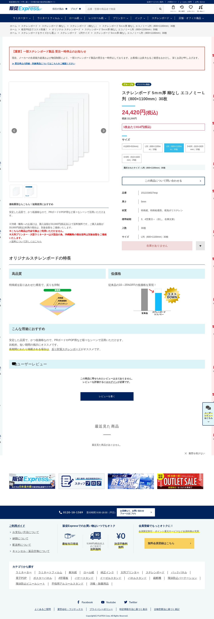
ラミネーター (20, 18)
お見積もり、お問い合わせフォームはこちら (132, 512)
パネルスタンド (137, 578)
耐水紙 (73, 572)
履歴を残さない (197, 453)
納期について (20, 538)
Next (103, 130)
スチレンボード (160, 18)
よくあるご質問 (186, 2)
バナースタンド (84, 578)
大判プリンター (130, 572)
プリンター (119, 18)
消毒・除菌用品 (99, 583)
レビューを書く (107, 396)
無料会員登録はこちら (161, 543)
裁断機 (157, 578)
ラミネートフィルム (48, 18)
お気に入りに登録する (200, 245)
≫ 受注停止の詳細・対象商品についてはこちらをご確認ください (43, 63)
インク (138, 18)
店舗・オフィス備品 (190, 18)
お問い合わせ (200, 2)
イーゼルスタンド (110, 578)
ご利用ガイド (172, 2)
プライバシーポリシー (101, 609)
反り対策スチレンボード (66, 349)
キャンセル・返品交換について (31, 551)
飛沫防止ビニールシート (30, 583)
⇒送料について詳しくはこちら (25, 241)
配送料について (21, 544)
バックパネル (179, 572)
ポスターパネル (42, 578)
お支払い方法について (25, 532)
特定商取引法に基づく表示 (133, 609)
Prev (14, 130)
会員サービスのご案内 (155, 2)
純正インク (107, 572)
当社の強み (58, 8)
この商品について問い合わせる (163, 180)
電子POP (21, 578)
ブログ (74, 8)
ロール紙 (74, 18)
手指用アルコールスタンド (67, 583)
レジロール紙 (96, 18)
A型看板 (63, 578)
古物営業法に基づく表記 (166, 609)
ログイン (112, 382)
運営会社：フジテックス (70, 609)
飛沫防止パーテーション (182, 578)
